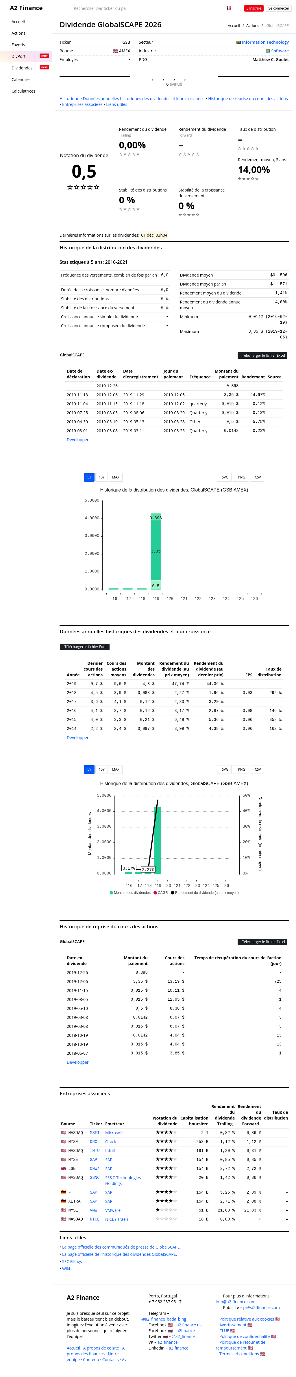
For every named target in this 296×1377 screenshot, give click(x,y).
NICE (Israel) (116, 1219)
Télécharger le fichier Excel (262, 355)
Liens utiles (116, 104)
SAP (93, 1159)
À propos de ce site (101, 1348)
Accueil (234, 25)
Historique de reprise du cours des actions (248, 98)
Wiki (67, 1268)
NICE (95, 1219)
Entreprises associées (82, 104)
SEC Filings (73, 1261)
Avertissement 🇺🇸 (235, 1325)
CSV (257, 477)
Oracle (111, 1141)
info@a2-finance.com (236, 1301)
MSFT (95, 1133)
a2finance (186, 1330)
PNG (240, 477)
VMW (93, 1210)
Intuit (110, 1150)
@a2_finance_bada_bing (163, 1319)
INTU (95, 1150)
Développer (78, 439)
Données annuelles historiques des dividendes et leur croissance (144, 98)
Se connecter (278, 8)
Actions (252, 25)
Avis (126, 1359)
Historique (69, 98)
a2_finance (168, 1342)
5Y (89, 477)
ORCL (95, 1141)
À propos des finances (96, 1350)
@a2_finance (183, 1336)
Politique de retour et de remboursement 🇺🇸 (240, 1345)
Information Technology (265, 42)
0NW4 (95, 1168)
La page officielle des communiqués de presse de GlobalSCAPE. (122, 1247)
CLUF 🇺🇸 (227, 1330)
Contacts (110, 1359)
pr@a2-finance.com (261, 1307)
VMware (113, 1210)
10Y (101, 477)
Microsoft (114, 1132)
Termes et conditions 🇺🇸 (242, 1353)
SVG (224, 477)
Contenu (91, 1359)
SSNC (95, 1177)
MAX (115, 477)
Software (280, 51)
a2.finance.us (189, 1325)
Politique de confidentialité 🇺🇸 (247, 1336)
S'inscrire (254, 8)
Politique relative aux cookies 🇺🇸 (249, 1319)
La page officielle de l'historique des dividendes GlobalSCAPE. (120, 1254)
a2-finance (178, 1348)
